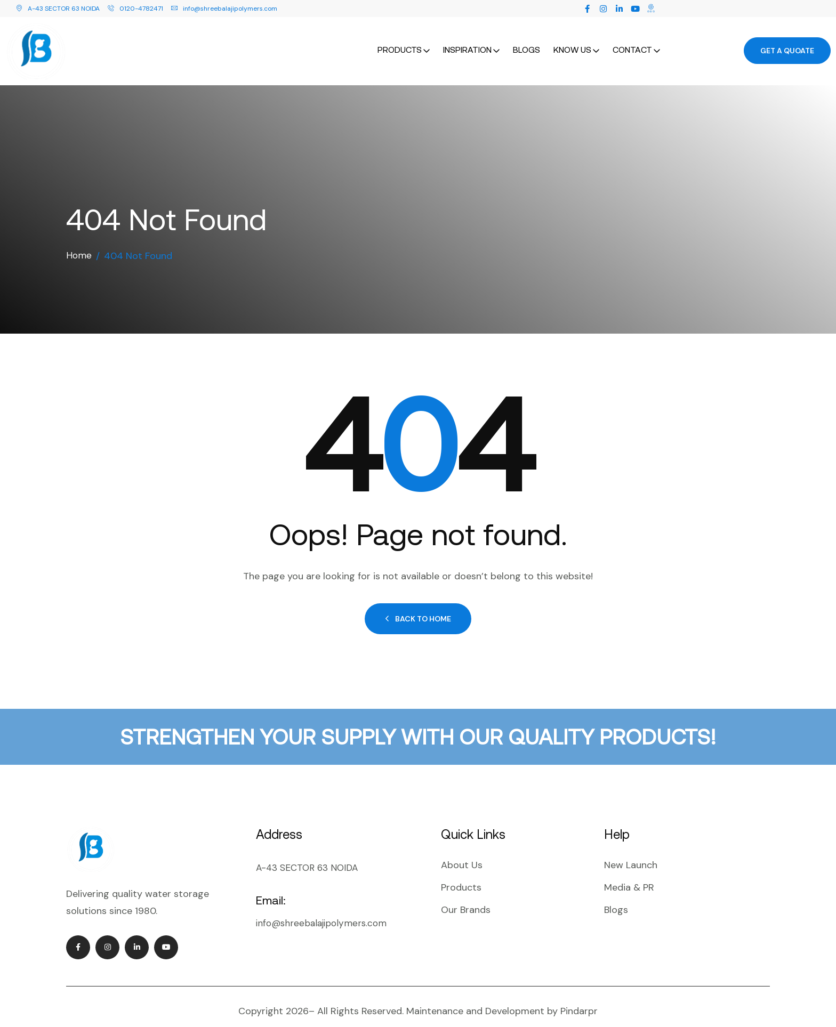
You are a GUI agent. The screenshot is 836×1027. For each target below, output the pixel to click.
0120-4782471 (135, 9)
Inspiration (467, 43)
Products (399, 43)
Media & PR (629, 876)
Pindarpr (579, 999)
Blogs (526, 43)
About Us (462, 853)
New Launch (630, 853)
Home (79, 244)
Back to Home (418, 607)
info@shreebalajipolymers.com (224, 8)
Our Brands (466, 898)
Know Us (572, 43)
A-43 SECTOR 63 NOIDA (58, 8)
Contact (632, 43)
